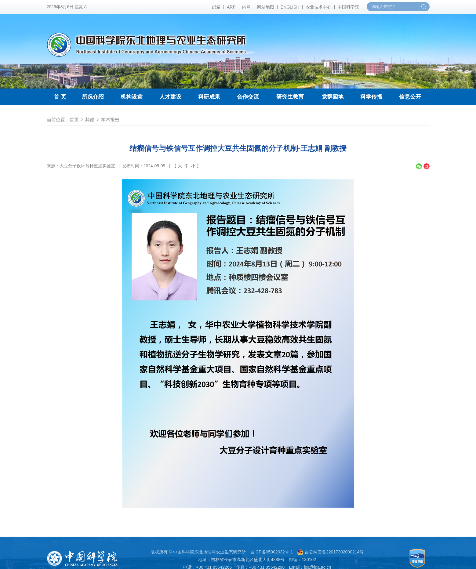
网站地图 (265, 7)
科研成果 (209, 97)
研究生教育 (290, 97)
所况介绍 (93, 97)
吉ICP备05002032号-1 (271, 551)
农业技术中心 (318, 7)
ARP (231, 7)
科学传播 (371, 97)
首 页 (60, 97)
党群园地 (332, 97)
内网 (246, 7)
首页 (74, 119)
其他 (89, 119)
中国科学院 (348, 7)
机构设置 (132, 97)
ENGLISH (290, 7)
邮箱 (216, 7)
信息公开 (410, 97)
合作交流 (248, 97)
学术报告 (110, 119)
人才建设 (170, 97)
